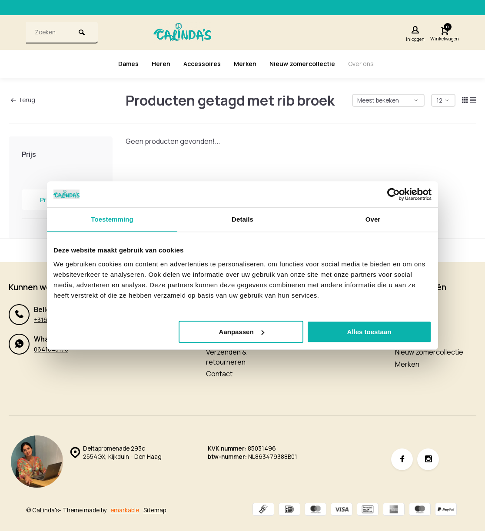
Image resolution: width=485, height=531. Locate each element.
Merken (244, 64)
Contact (219, 373)
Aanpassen (241, 331)
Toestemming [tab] (112, 219)
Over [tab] (373, 219)
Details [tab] (242, 219)
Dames (119, 64)
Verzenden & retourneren (226, 356)
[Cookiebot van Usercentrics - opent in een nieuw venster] (393, 194)
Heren (154, 64)
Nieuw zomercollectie (306, 64)
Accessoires (198, 64)
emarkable (124, 510)
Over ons (370, 64)
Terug (23, 100)
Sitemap (154, 510)
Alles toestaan (369, 331)
